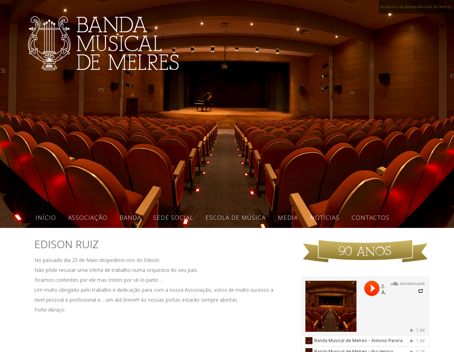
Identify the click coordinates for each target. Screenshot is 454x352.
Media (288, 217)
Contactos (370, 217)
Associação (87, 217)
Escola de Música (235, 217)
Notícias (324, 217)
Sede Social (173, 217)
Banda (130, 217)
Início (45, 217)
